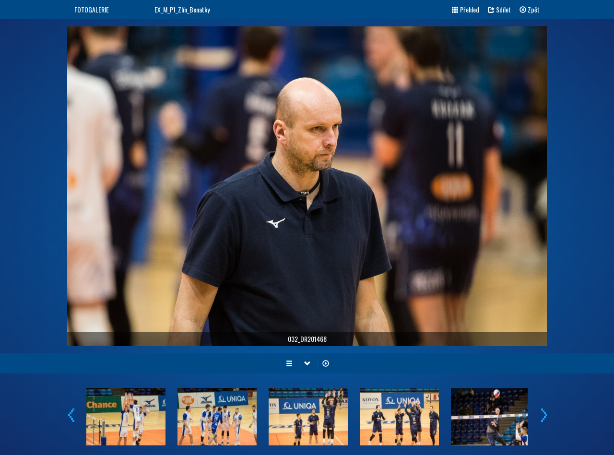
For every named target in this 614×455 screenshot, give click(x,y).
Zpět (530, 9)
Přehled (465, 9)
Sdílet (499, 9)
